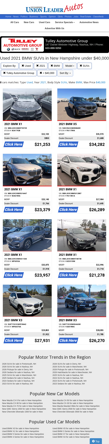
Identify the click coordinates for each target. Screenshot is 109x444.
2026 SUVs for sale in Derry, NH (67, 364)
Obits (60, 16)
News (16, 16)
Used (26, 65)
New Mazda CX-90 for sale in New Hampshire (22, 403)
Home (8, 16)
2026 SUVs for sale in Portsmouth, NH (19, 364)
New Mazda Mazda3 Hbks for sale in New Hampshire (76, 406)
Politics (24, 16)
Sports (43, 16)
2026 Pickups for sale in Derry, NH (17, 369)
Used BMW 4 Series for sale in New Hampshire (23, 437)
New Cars (29, 22)
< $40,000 (47, 73)
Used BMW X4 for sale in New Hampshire (71, 437)
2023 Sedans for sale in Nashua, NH (69, 384)
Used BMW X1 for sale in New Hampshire (20, 431)
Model (69, 65)
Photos (68, 16)
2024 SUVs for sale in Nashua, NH (68, 378)
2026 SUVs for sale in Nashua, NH (17, 367)
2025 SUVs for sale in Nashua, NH (68, 375)
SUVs (84, 65)
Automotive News (88, 22)
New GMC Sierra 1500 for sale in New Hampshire (24, 409)
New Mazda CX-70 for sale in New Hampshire (22, 406)
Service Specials (65, 22)
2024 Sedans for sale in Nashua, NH (18, 381)
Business (34, 16)
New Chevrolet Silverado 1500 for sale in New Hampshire (22, 412)
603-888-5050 (53, 48)
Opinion (52, 16)
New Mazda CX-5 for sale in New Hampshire (22, 400)
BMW (55, 65)
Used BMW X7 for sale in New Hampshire (71, 434)
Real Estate (86, 16)
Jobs (76, 16)
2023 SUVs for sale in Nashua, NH (17, 384)
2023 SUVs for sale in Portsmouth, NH (69, 381)
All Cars (14, 22)
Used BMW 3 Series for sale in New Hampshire (73, 431)
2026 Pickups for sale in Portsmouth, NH (70, 369)
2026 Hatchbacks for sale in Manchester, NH (72, 372)
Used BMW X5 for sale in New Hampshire (71, 428)
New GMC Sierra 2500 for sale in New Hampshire (74, 409)
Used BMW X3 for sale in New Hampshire (20, 428)
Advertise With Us (54, 28)
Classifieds (98, 16)
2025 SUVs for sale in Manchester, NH (19, 375)
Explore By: (9, 65)
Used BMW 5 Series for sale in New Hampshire (23, 434)
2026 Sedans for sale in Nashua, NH (18, 372)
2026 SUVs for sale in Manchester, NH (70, 367)
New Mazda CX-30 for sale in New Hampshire (73, 403)
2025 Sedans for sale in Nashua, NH (18, 378)
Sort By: (65, 73)
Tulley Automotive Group (18, 73)
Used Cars (44, 22)
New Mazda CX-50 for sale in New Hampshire (73, 400)
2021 (40, 65)
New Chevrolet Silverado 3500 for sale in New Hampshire (73, 412)
